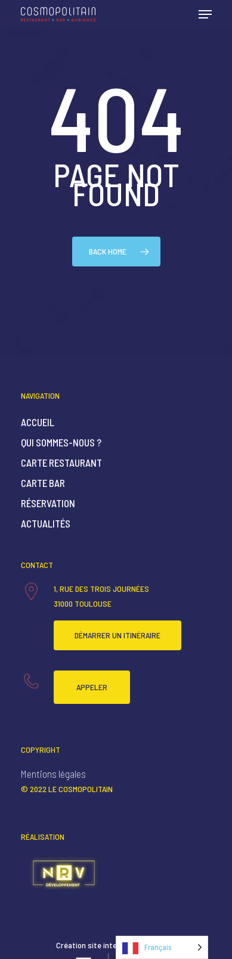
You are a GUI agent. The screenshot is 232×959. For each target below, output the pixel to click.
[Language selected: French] (162, 947)
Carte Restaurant (61, 462)
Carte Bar (43, 483)
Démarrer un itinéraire (117, 635)
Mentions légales (53, 774)
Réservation (48, 503)
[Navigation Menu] (205, 14)
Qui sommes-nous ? (61, 442)
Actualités (45, 523)
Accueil (37, 422)
